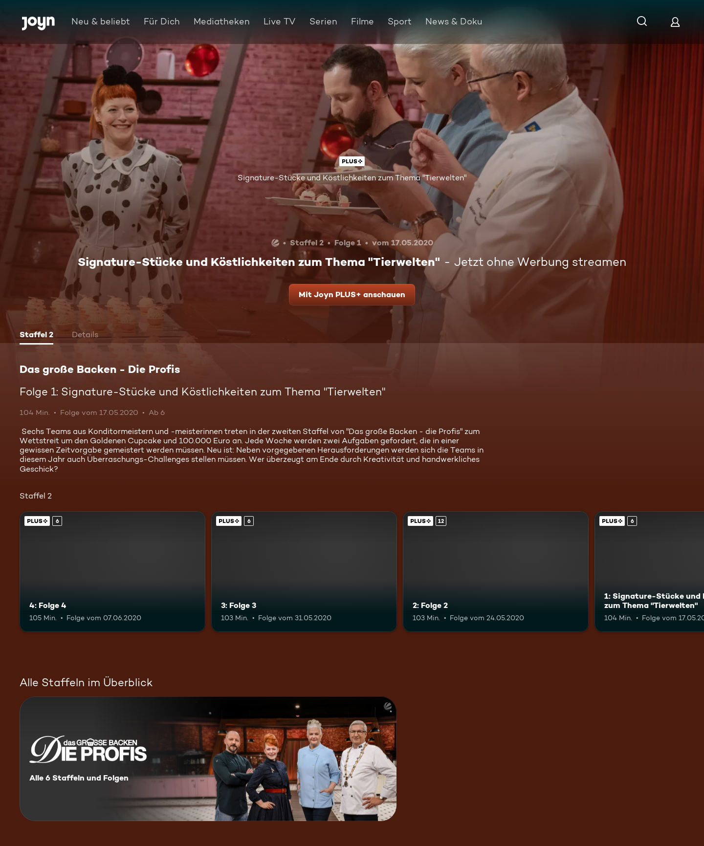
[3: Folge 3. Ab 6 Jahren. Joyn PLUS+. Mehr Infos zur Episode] (304, 571)
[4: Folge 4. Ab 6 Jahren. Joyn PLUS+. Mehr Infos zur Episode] (112, 571)
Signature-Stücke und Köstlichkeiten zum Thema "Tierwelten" (352, 177)
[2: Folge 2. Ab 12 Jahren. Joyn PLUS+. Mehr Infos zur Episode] (496, 571)
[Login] (675, 21)
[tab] (36, 336)
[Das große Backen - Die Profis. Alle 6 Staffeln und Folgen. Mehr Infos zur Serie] (208, 758)
